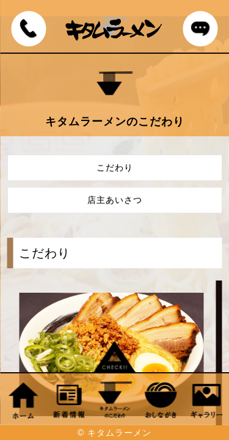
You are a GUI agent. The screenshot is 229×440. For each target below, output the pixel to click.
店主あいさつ (114, 200)
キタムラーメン (119, 433)
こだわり (114, 167)
